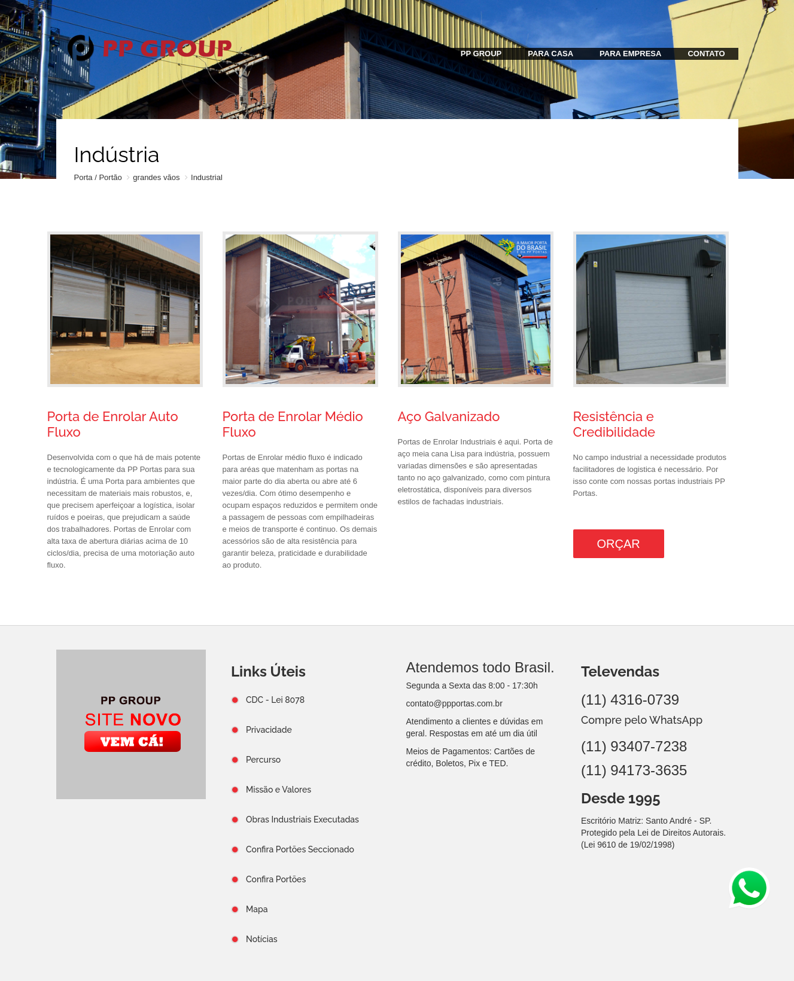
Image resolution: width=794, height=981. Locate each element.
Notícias (262, 939)
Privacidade (269, 730)
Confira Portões (276, 879)
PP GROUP (481, 53)
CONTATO (706, 53)
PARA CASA (550, 53)
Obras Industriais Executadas (302, 819)
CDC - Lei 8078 (275, 700)
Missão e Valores (278, 789)
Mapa (256, 909)
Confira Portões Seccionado (300, 849)
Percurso (263, 759)
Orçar (618, 543)
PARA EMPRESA (630, 53)
